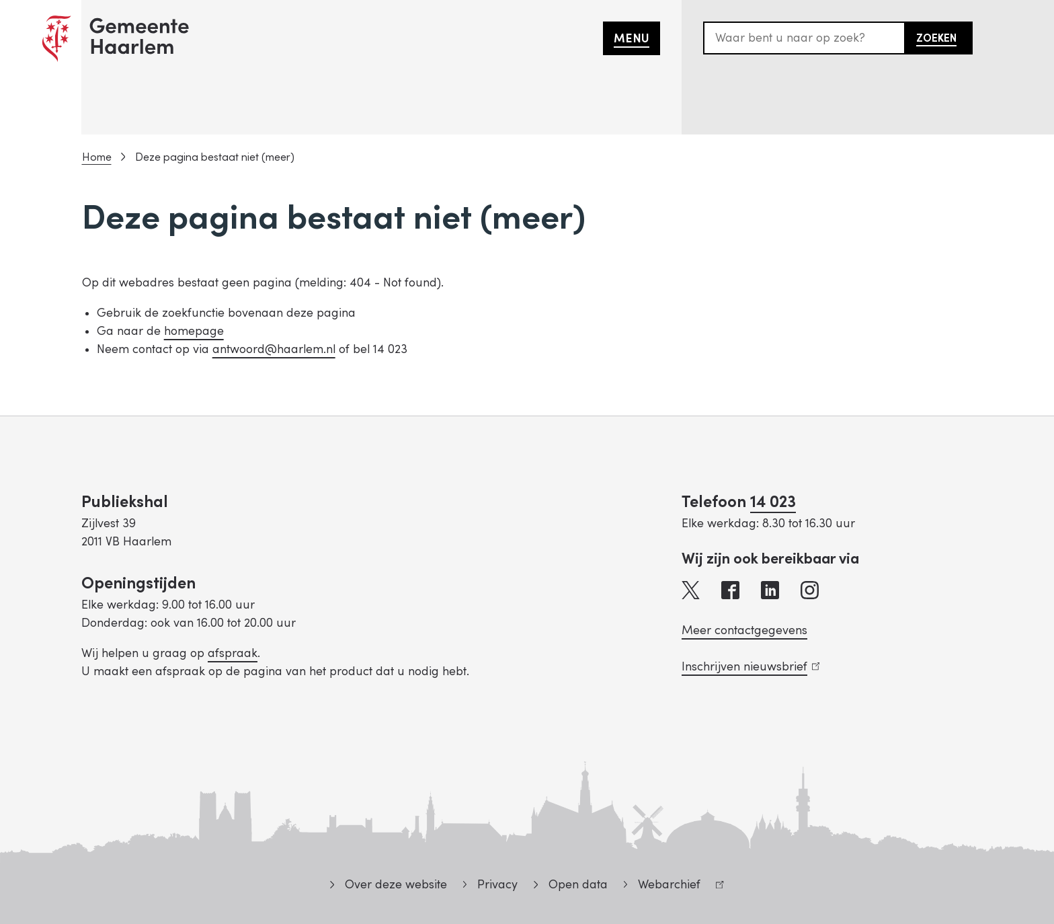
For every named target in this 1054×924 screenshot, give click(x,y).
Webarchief (674, 887)
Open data (578, 885)
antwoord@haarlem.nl (273, 349)
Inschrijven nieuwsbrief (750, 667)
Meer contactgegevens (744, 630)
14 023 (773, 502)
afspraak (232, 653)
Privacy (497, 885)
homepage (194, 331)
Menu (631, 39)
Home (97, 157)
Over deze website (396, 885)
